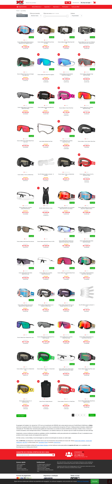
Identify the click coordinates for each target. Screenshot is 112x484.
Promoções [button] (65, 6)
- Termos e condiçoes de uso (22, 469)
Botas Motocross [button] (36, 6)
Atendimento (76, 2)
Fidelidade (47, 468)
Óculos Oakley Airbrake (42, 445)
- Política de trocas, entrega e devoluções (45, 469)
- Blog (38, 471)
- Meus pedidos (19, 465)
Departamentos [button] (21, 15)
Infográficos (47, 465)
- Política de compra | (41, 468)
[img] (69, 2)
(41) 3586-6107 (79, 455)
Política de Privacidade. (83, 481)
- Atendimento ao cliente (21, 468)
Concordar (94, 481)
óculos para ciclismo (80, 440)
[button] (86, 2)
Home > (18, 10)
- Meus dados (19, 467)
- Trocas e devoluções (20, 464)
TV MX (42, 465)
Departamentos (22, 7)
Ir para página (21, 415)
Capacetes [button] (47, 6)
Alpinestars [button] (56, 6)
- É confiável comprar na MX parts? (44, 464)
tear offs (25, 442)
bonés (46, 442)
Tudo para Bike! (75, 6)
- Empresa (39, 465)
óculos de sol (57, 442)
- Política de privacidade (41, 467)
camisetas (41, 442)
